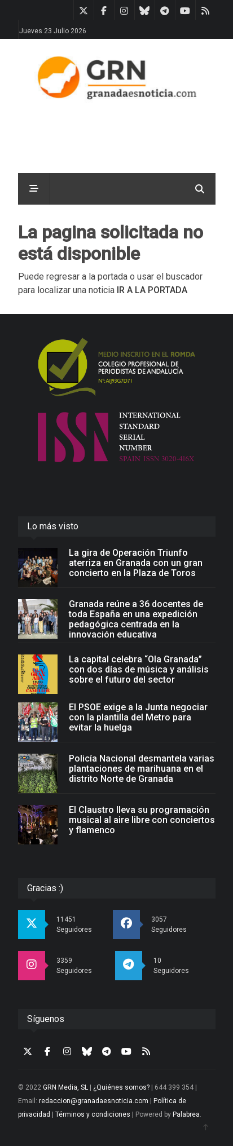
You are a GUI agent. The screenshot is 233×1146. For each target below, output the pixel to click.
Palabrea (186, 1114)
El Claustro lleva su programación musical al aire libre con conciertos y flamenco (142, 819)
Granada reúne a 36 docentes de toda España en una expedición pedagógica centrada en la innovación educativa (136, 619)
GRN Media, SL (65, 1087)
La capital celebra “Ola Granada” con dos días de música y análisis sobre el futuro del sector (139, 669)
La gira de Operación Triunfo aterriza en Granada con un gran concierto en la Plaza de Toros (136, 562)
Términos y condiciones (92, 1114)
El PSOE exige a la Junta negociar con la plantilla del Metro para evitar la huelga (138, 717)
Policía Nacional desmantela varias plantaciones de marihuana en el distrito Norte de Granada (141, 768)
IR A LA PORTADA (152, 290)
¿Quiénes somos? (121, 1087)
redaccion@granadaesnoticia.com (93, 1101)
